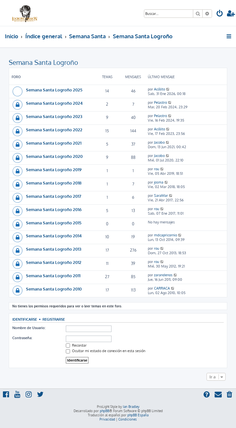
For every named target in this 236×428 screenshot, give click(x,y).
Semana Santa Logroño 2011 (53, 275)
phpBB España (137, 415)
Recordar (76, 345)
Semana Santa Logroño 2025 (54, 89)
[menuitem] (219, 14)
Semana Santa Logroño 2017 (53, 196)
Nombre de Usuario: (28, 328)
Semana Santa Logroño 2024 (54, 103)
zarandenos (163, 275)
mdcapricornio (165, 235)
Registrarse (53, 319)
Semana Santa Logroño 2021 (53, 143)
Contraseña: (22, 338)
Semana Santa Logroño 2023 (54, 116)
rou (156, 169)
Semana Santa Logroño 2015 (53, 222)
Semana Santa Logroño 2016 (54, 209)
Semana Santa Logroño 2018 (53, 182)
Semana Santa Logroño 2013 (53, 249)
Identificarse (24, 319)
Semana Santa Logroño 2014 (54, 235)
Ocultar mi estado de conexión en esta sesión (105, 351)
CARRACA (162, 288)
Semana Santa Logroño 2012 (53, 262)
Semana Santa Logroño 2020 (54, 156)
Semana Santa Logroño (43, 62)
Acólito (159, 89)
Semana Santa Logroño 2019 (54, 169)
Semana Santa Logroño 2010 (54, 288)
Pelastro (160, 102)
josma (158, 182)
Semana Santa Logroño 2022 (54, 129)
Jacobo (159, 142)
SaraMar (161, 195)
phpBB (104, 411)
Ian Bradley (131, 407)
